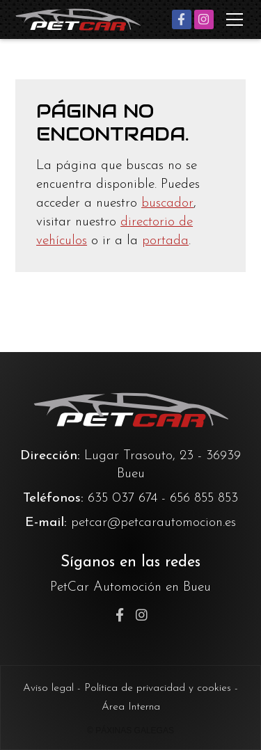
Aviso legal (48, 688)
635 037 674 (122, 498)
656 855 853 (204, 498)
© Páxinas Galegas (130, 730)
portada (165, 241)
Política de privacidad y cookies (157, 688)
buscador (167, 203)
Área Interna (131, 706)
